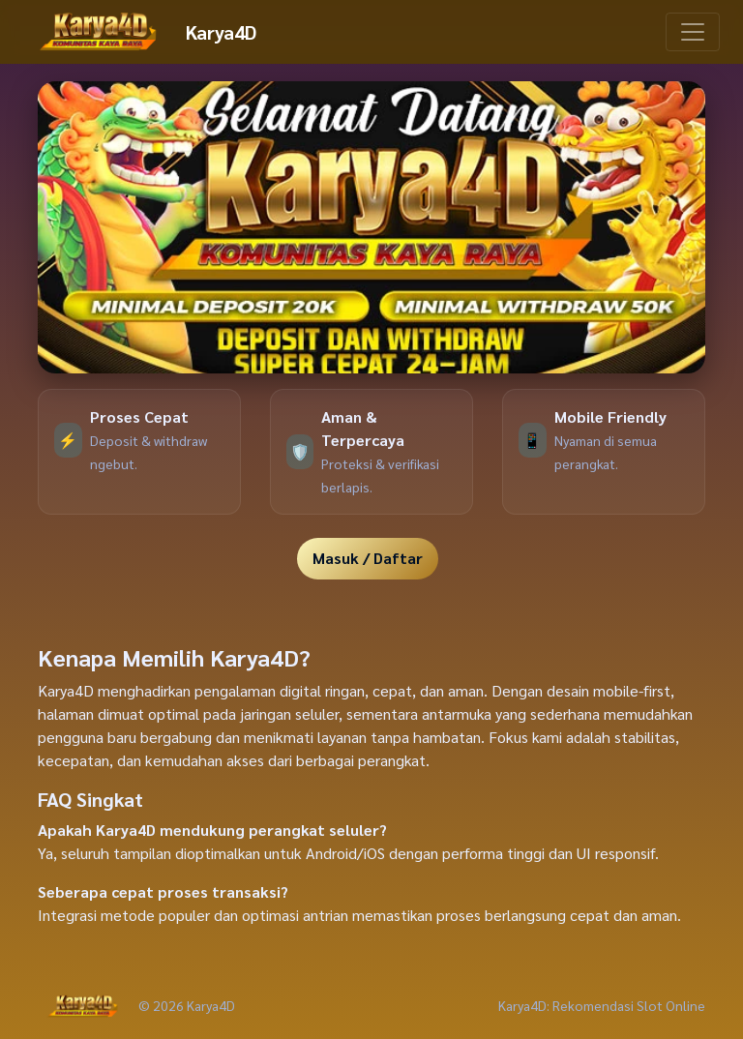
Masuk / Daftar (367, 558)
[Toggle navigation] (693, 32)
